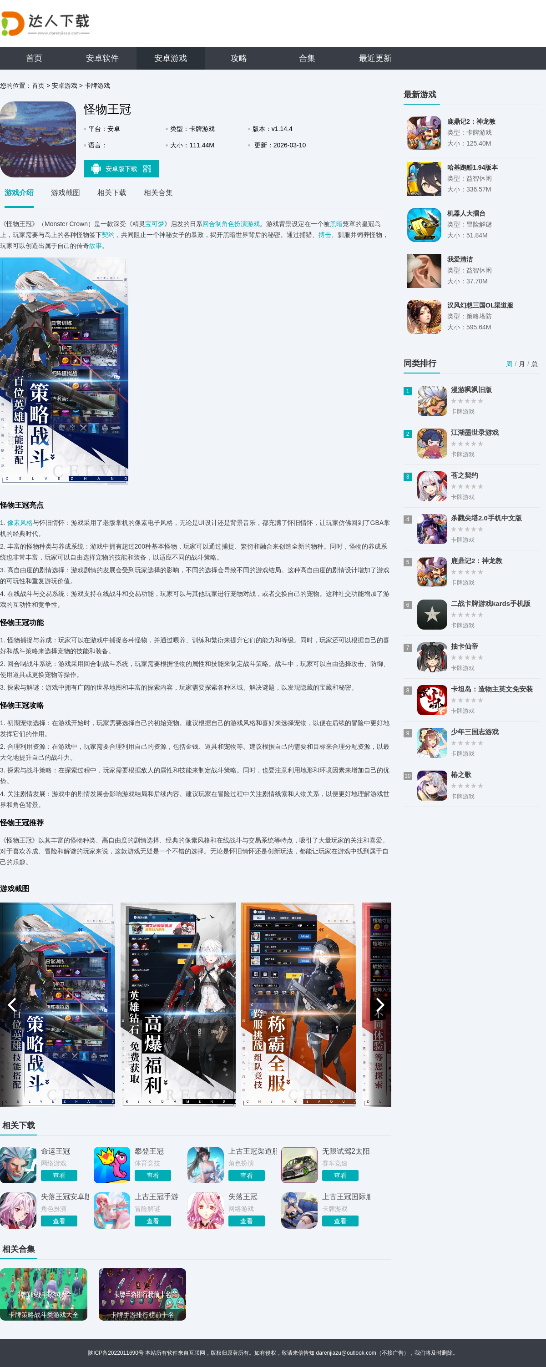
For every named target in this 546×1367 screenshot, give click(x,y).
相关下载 (111, 193)
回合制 (212, 223)
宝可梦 (154, 223)
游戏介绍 (19, 193)
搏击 (324, 234)
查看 (59, 1175)
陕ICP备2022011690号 (116, 1353)
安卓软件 (102, 58)
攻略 (239, 58)
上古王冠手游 (156, 1197)
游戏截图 (65, 193)
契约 (108, 234)
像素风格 (20, 522)
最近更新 (375, 58)
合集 (307, 58)
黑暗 (336, 223)
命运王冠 (55, 1151)
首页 (34, 58)
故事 (95, 245)
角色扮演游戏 (241, 223)
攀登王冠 (149, 1151)
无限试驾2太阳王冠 (346, 1151)
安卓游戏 (170, 58)
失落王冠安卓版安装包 (65, 1197)
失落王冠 (243, 1197)
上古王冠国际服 (346, 1197)
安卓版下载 (121, 168)
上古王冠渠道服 (252, 1151)
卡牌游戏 (97, 85)
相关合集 (158, 193)
